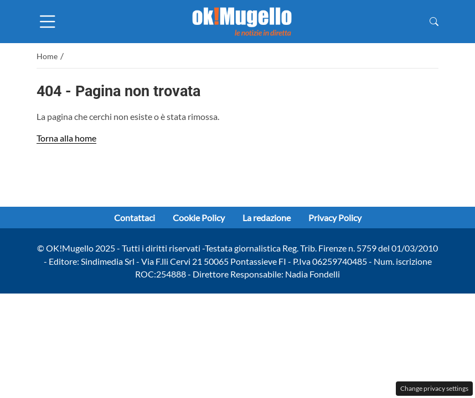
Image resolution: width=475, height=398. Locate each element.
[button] (434, 21)
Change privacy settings (434, 388)
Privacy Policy (335, 217)
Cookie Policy (199, 217)
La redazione (266, 217)
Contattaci (134, 217)
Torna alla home (66, 138)
